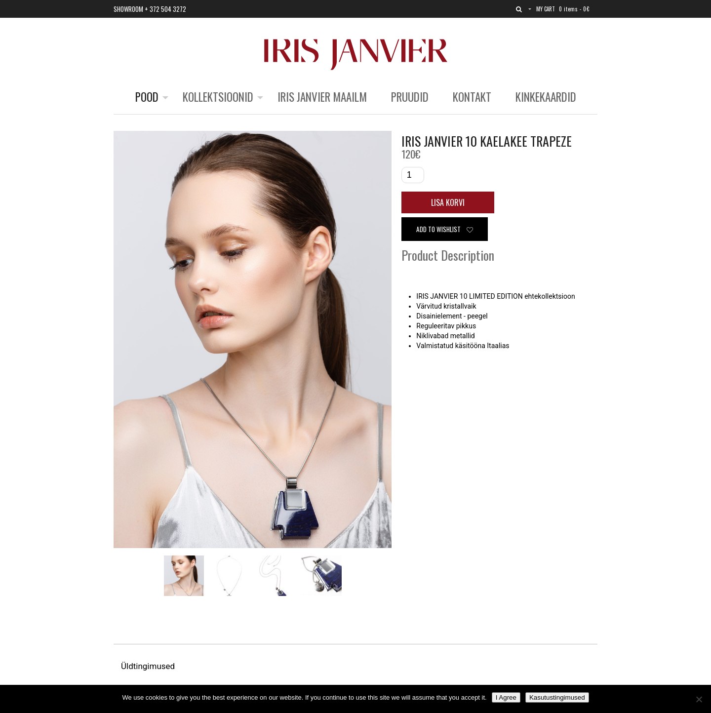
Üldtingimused (149, 666)
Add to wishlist (444, 229)
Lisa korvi (448, 202)
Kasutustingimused (557, 697)
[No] (699, 699)
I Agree (506, 697)
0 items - (574, 9)
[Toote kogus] (412, 175)
